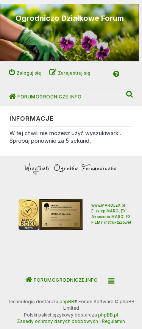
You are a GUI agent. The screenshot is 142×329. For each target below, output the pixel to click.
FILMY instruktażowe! (111, 222)
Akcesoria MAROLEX (111, 216)
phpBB (66, 301)
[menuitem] (129, 94)
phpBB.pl (108, 315)
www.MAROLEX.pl (108, 205)
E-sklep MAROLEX (108, 211)
